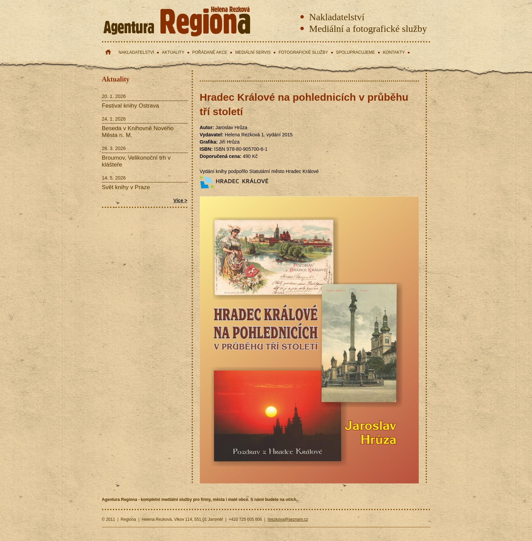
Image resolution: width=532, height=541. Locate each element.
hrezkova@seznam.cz (288, 519)
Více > (180, 200)
